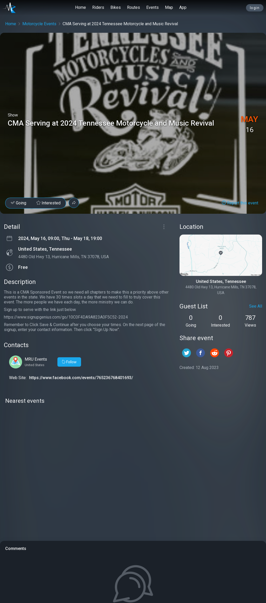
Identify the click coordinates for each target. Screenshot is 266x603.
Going (18, 202)
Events (152, 7)
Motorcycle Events (39, 23)
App (183, 7)
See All (255, 306)
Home (80, 7)
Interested (48, 202)
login (255, 8)
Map (169, 7)
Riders (98, 7)
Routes (133, 7)
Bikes (115, 7)
